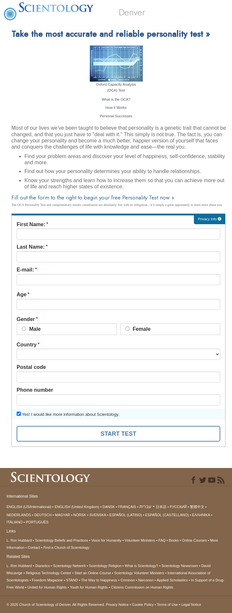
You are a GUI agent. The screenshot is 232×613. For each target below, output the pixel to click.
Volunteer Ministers (140, 540)
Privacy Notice (117, 604)
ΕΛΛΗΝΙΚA (201, 515)
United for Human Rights (46, 587)
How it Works (116, 107)
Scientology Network (69, 566)
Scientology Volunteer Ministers (139, 573)
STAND (72, 580)
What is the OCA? (116, 99)
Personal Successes (116, 116)
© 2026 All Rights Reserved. (56, 604)
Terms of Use (167, 604)
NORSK (79, 515)
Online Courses (194, 540)
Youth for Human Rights (89, 587)
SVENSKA (97, 515)
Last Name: (31, 247)
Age (21, 294)
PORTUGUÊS (37, 522)
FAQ (162, 540)
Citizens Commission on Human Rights (142, 587)
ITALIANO (14, 522)
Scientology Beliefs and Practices (61, 540)
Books (174, 540)
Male (31, 329)
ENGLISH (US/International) (29, 507)
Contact (34, 547)
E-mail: (25, 269)
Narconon (146, 580)
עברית (145, 506)
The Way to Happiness (99, 580)
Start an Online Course (93, 573)
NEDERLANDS (19, 515)
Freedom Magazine (47, 580)
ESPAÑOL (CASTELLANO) (167, 515)
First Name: (31, 224)
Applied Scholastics (172, 580)
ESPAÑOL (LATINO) (125, 515)
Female (138, 329)
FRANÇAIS (127, 507)
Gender (26, 319)
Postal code (31, 367)
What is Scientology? (141, 566)
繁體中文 (197, 507)
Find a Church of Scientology (66, 547)
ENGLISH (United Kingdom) (77, 507)
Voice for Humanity (106, 540)
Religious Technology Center (48, 573)
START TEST (119, 434)
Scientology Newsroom (179, 566)
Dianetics (42, 566)
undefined (118, 354)
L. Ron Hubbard (19, 540)
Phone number (35, 390)
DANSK (108, 507)
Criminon (128, 580)
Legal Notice (191, 604)
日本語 (161, 507)
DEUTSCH (42, 515)
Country (26, 344)
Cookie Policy (143, 604)
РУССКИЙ (178, 507)
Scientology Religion (105, 566)
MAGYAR (62, 515)
